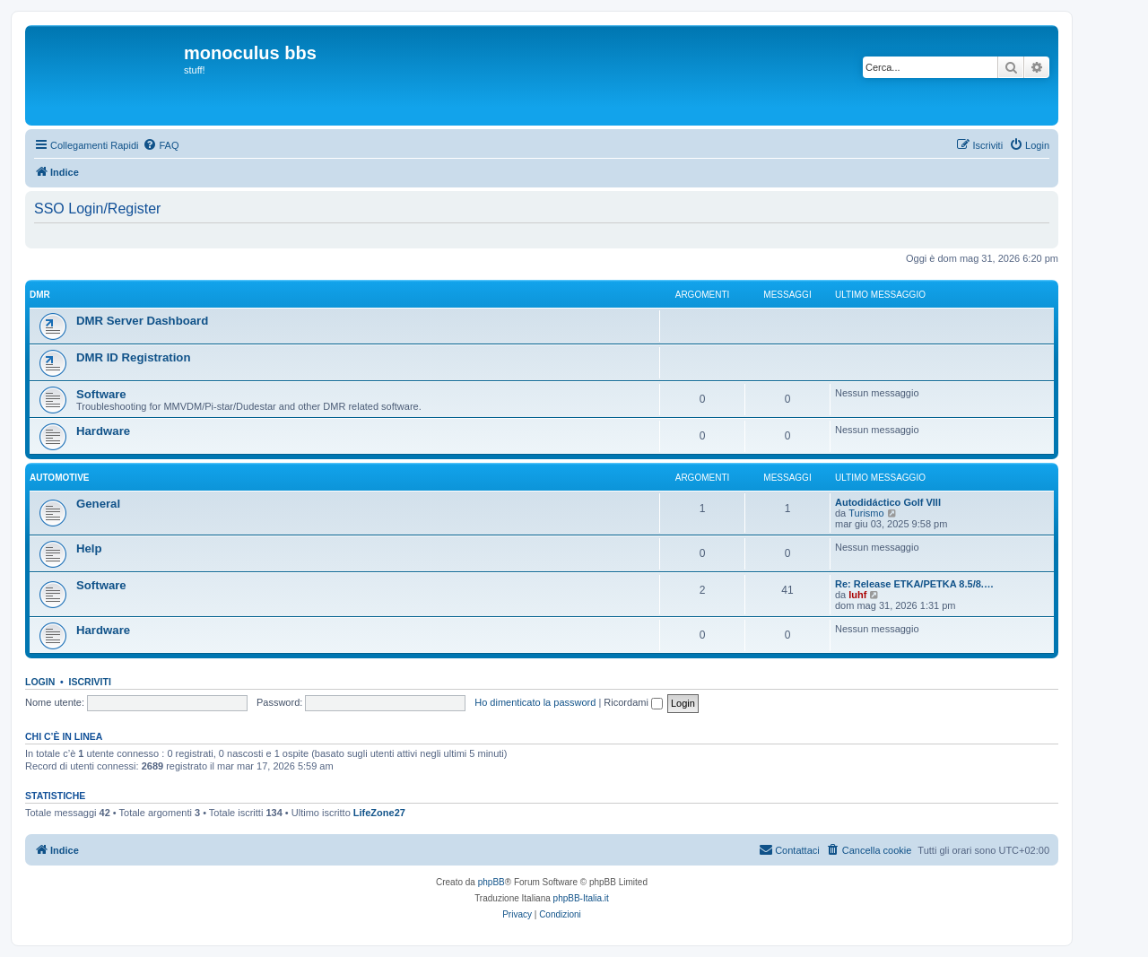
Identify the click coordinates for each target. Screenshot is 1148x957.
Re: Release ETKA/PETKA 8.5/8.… (914, 584)
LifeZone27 (379, 812)
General (98, 503)
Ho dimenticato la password (535, 702)
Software (101, 394)
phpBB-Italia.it (581, 898)
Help (89, 548)
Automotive (59, 478)
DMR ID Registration (133, 357)
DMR (40, 295)
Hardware (103, 431)
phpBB (491, 882)
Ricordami (633, 702)
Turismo (865, 513)
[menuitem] (160, 145)
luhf (857, 594)
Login (40, 681)
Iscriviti (90, 681)
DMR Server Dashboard (142, 320)
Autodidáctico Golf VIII (888, 502)
